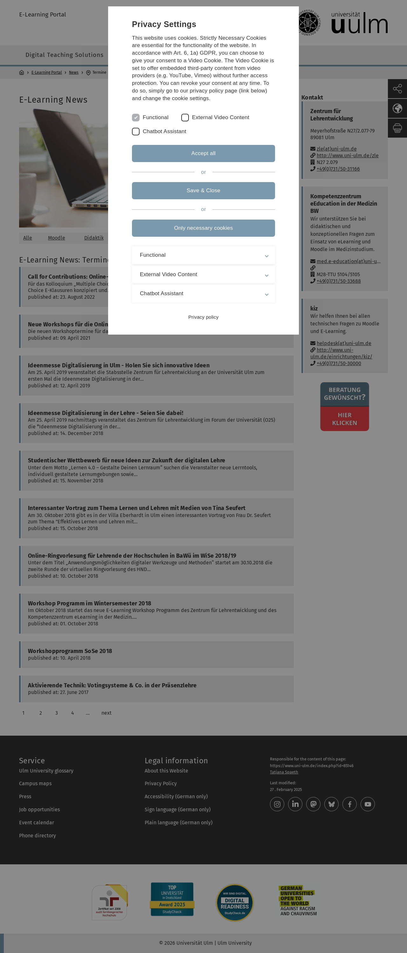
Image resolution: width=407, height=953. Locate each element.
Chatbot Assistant (164, 131)
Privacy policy (203, 317)
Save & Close (203, 190)
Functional (156, 117)
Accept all (203, 153)
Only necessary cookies (203, 228)
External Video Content (220, 117)
